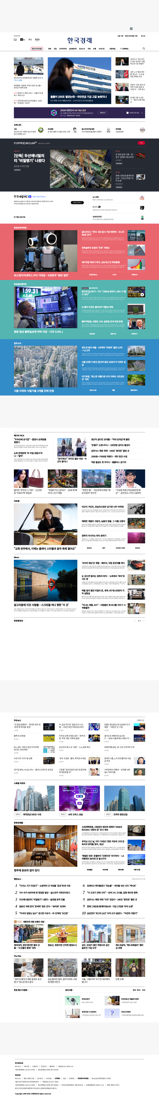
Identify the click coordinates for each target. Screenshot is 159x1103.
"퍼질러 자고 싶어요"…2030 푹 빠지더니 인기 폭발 (62, 491)
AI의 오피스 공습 (71, 814)
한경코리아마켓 (20, 227)
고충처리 (35, 1066)
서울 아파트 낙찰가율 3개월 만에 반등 (34, 390)
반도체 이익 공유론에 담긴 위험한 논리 (28, 78)
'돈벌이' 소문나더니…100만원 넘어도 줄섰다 (110, 445)
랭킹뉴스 (17, 879)
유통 (94, 49)
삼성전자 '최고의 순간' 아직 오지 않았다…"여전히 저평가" (112, 913)
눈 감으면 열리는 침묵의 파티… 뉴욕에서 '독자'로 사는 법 (103, 577)
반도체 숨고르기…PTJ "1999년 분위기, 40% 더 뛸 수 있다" (104, 293)
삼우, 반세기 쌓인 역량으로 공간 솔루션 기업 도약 (95, 946)
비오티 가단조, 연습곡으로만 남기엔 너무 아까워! (103, 506)
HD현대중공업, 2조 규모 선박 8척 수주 (119, 747)
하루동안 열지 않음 (134, 113)
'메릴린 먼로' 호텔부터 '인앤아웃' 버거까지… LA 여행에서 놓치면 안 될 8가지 (103, 857)
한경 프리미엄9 (37, 49)
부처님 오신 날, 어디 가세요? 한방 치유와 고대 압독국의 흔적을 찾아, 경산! (103, 843)
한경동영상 (18, 620)
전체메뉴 (125, 49)
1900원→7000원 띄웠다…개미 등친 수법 (109, 456)
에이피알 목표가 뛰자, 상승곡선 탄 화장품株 (101, 262)
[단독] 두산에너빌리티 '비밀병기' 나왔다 (29, 158)
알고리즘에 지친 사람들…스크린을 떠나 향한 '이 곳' (41, 605)
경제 (49, 49)
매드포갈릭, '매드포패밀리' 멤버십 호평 (129, 946)
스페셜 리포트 (19, 783)
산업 (55, 49)
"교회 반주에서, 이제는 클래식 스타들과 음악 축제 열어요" (45, 548)
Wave (16, 557)
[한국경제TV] (22, 39)
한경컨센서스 (93, 275)
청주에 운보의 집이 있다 (26, 870)
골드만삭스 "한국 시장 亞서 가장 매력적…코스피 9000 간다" (103, 233)
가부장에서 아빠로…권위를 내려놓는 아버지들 (117, 771)
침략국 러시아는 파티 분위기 (94, 535)
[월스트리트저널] (30, 39)
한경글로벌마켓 (20, 284)
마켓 (135, 275)
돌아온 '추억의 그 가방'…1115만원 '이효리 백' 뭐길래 (28, 491)
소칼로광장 (119, 131)
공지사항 (68, 990)
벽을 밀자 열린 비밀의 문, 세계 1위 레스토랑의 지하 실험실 (103, 592)
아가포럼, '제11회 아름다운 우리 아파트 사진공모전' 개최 (103, 378)
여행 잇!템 (137, 870)
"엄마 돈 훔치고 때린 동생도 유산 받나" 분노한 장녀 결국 (27, 981)
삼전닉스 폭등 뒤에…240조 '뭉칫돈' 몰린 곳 (110, 450)
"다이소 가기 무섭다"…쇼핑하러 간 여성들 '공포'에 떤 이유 (44, 885)
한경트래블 (18, 822)
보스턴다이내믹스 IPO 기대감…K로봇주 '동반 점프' (41, 275)
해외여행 (121, 870)
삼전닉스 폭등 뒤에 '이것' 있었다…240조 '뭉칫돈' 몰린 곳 (112, 899)
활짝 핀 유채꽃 (19, 735)
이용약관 (71, 1078)
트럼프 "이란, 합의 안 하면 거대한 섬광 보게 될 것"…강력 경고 (137, 87)
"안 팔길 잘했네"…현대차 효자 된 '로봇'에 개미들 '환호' (27, 726)
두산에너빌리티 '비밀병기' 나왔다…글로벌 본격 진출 (42, 899)
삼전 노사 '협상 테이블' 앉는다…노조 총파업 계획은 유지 (137, 74)
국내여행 (105, 870)
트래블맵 (89, 870)
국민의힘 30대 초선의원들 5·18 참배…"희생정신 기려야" (28, 101)
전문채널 (112, 49)
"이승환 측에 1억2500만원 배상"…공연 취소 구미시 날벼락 (128, 491)
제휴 (25, 1078)
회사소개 (17, 1066)
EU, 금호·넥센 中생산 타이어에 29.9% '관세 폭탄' (26, 748)
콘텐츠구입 (30, 1078)
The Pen (17, 956)
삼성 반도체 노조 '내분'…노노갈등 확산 (74, 747)
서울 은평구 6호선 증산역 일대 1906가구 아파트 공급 (104, 363)
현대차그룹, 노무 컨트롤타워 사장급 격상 (117, 759)
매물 (113, 390)
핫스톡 (118, 151)
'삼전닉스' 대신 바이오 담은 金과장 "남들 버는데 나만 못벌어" (137, 61)
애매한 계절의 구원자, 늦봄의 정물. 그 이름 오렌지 (103, 521)
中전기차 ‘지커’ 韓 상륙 (23, 758)
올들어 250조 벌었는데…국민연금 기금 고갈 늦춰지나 (78, 97)
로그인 (143, 36)
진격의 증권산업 (115, 814)
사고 (143, 990)
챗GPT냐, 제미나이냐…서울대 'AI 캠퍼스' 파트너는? (28, 94)
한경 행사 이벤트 (20, 990)
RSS (64, 1078)
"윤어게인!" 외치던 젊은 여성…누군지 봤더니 (72, 460)
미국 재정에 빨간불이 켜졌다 (92, 131)
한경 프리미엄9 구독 (131, 36)
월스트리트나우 (90, 288)
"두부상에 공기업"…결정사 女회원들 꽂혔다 (30, 441)
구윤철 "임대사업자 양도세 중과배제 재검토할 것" (72, 771)
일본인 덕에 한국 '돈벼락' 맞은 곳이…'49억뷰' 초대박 (42, 906)
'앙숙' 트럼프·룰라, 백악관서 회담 (72, 758)
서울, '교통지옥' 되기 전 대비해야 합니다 (96, 981)
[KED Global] (37, 39)
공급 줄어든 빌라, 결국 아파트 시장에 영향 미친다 (62, 981)
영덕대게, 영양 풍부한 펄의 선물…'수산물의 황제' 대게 (27, 946)
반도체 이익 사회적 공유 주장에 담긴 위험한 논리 (25, 132)
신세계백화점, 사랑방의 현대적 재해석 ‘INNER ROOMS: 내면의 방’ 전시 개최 (102, 828)
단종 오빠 (120, 979)
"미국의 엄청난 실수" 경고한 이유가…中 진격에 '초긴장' (43, 913)
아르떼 (16, 501)
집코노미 (82, 49)
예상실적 (92, 334)
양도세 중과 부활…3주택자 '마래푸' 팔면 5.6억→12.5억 (102, 349)
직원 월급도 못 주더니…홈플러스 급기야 (108, 462)
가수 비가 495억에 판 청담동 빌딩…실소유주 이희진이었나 (44, 892)
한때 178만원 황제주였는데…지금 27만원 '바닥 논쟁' (125, 178)
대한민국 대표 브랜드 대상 (33, 921)
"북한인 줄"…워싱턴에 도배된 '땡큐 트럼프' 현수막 (96, 491)
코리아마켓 (62, 49)
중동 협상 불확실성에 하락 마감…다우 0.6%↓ (39, 331)
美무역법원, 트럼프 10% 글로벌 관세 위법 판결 (102, 321)
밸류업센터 (133, 390)
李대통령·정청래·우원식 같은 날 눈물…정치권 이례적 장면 (28, 86)
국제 (89, 49)
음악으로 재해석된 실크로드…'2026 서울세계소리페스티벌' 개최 (117, 738)
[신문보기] (15, 39)
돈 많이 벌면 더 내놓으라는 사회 (59, 131)
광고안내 (43, 1066)
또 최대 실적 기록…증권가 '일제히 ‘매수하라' (125, 155)
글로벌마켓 (72, 49)
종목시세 (113, 334)
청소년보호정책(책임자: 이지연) (101, 1078)
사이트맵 (48, 1078)
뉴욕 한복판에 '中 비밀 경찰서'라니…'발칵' (28, 454)
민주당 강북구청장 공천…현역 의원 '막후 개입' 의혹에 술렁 (72, 737)
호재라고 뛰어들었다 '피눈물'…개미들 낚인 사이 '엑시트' (111, 885)
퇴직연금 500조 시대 (27, 814)
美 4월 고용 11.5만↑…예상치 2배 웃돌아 (137, 99)
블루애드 (52, 1066)
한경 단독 (17, 151)
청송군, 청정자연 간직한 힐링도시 (62, 945)
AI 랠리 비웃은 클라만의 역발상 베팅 (97, 307)
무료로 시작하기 (77, 203)
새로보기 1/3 (140, 720)
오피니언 (102, 49)
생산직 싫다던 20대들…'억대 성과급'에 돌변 (110, 439)
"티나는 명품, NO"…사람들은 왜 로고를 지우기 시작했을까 (103, 606)
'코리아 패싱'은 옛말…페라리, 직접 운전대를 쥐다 (103, 563)
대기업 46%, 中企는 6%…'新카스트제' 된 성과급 (33, 769)
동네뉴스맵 (93, 390)
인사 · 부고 (136, 990)
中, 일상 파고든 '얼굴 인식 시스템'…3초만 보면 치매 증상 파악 (71, 726)
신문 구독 (120, 36)
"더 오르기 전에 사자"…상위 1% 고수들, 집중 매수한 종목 (112, 892)
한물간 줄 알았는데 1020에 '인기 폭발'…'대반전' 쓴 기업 (117, 726)
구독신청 (26, 1066)
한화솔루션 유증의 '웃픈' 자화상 (95, 247)
